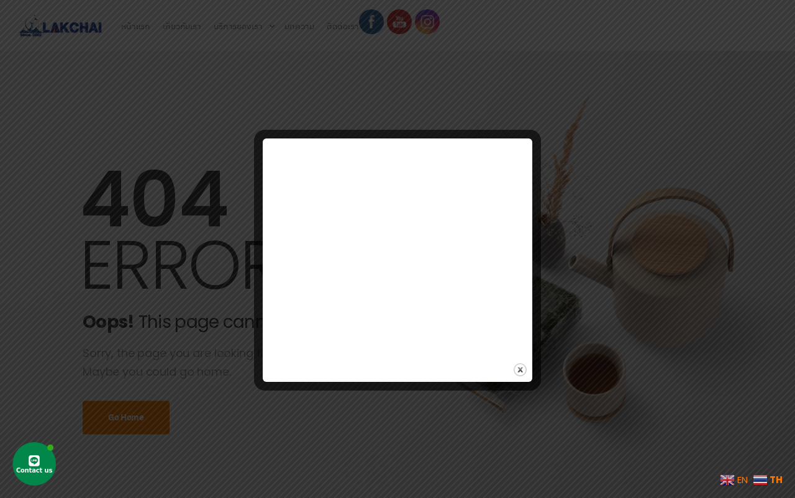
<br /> (397, 240)
